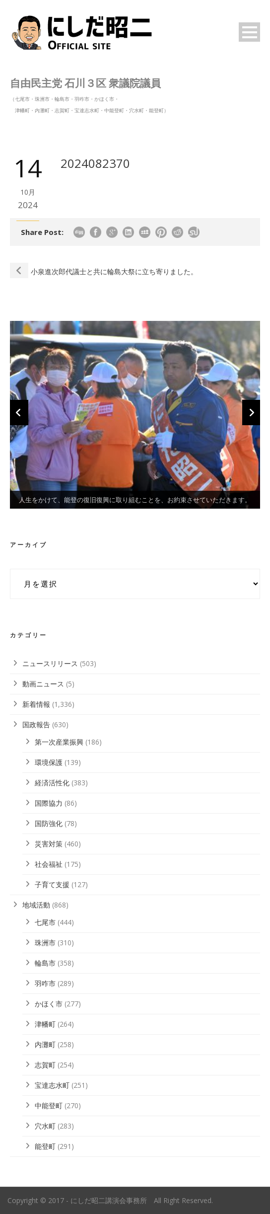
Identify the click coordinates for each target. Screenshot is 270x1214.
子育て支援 (52, 884)
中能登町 (49, 1105)
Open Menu (249, 32)
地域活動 (36, 905)
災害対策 (49, 843)
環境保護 (49, 762)
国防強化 (49, 823)
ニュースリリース (50, 663)
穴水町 (45, 1126)
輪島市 (45, 963)
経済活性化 (52, 782)
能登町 (45, 1146)
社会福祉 (49, 864)
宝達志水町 (52, 1085)
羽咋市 (45, 983)
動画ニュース (43, 683)
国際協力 (49, 803)
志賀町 (45, 1064)
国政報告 (36, 724)
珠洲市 (45, 942)
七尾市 (45, 922)
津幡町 (45, 1024)
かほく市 (49, 1003)
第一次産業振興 (59, 742)
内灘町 (45, 1044)
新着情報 (36, 704)
